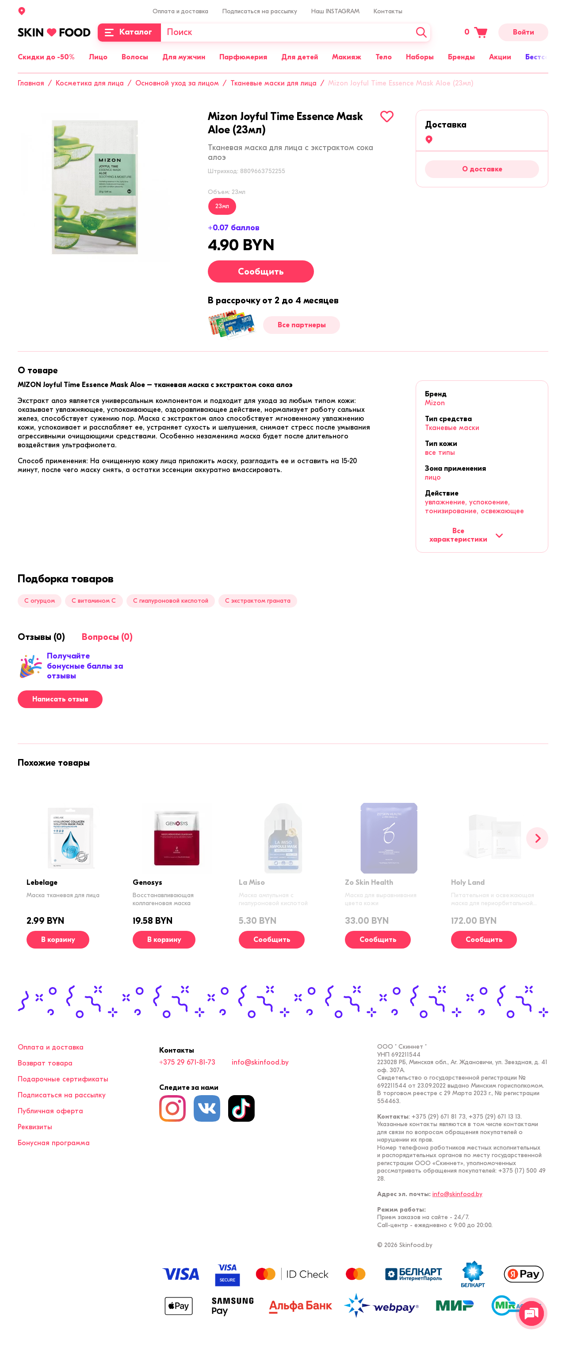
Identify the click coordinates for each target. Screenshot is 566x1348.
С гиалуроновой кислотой (170, 600)
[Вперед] (537, 838)
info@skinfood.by (260, 1062)
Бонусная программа (54, 1143)
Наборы (420, 57)
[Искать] (421, 32)
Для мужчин (183, 57)
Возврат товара (45, 1063)
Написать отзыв (60, 699)
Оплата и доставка (180, 11)
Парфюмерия (243, 57)
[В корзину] (58, 940)
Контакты (388, 11)
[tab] (38, 370)
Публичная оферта (50, 1111)
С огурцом (39, 600)
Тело (383, 57)
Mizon (435, 403)
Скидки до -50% (46, 57)
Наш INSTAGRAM (335, 11)
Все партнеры (302, 325)
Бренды (461, 57)
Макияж (346, 57)
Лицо (98, 57)
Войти (523, 32)
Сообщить (261, 272)
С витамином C (94, 600)
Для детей (299, 57)
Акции (500, 57)
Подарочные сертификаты (63, 1079)
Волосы (135, 57)
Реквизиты (35, 1127)
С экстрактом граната (258, 600)
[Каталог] (129, 32)
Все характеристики (466, 535)
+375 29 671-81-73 (187, 1062)
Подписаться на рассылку (259, 11)
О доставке (482, 169)
